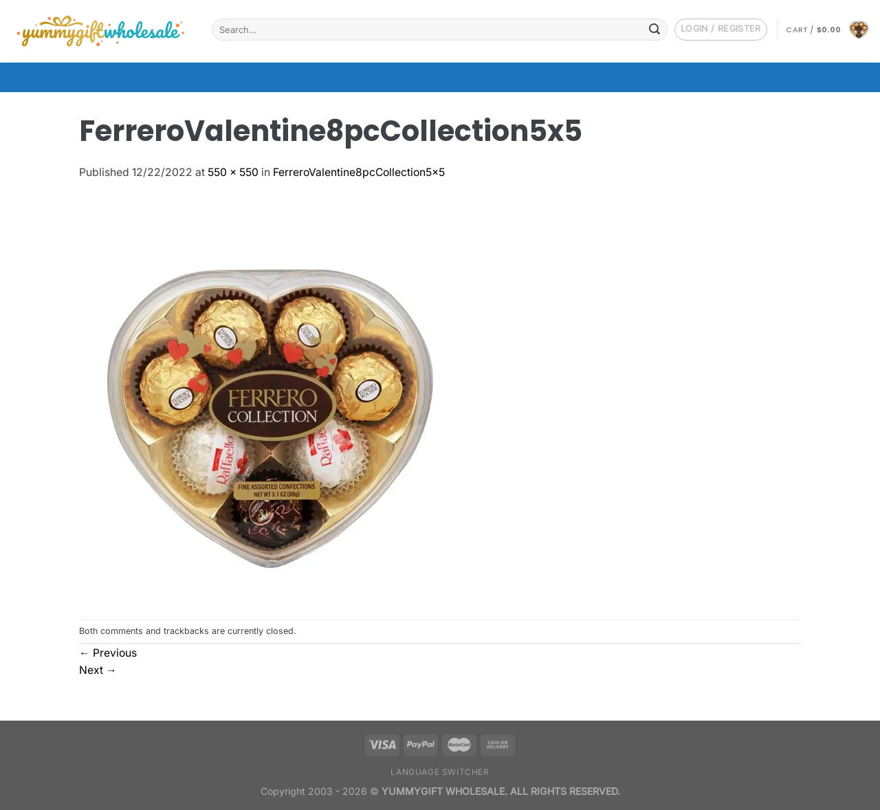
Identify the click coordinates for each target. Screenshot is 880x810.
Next (98, 670)
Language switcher (439, 772)
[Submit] (655, 29)
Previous (108, 652)
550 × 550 (233, 172)
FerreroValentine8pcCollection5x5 (359, 172)
